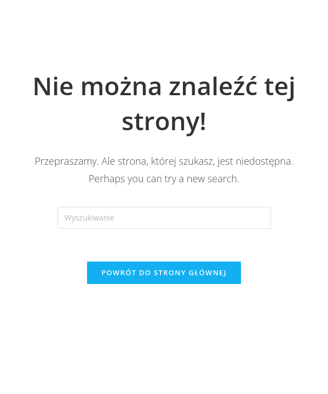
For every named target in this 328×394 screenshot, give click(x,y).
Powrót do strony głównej (164, 272)
